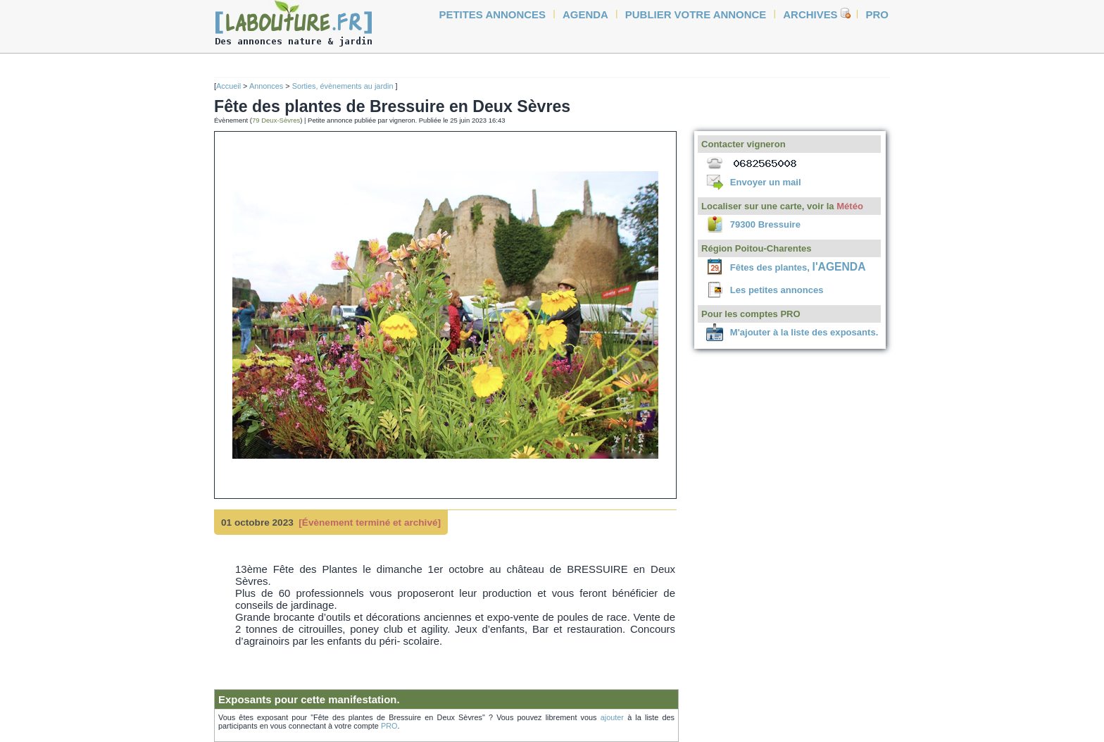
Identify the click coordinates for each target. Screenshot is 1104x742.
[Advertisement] (165, 269)
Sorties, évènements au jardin (344, 86)
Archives (810, 14)
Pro (877, 14)
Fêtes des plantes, (798, 267)
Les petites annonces (777, 290)
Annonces (266, 86)
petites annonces (492, 14)
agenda (585, 14)
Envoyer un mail (765, 182)
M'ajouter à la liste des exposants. (804, 332)
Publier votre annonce (696, 14)
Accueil (228, 86)
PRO (389, 726)
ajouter (612, 717)
